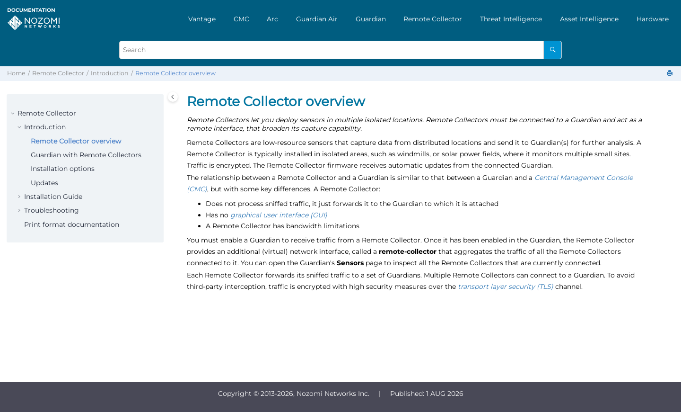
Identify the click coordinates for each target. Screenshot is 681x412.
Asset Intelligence (589, 19)
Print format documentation (71, 224)
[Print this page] (670, 73)
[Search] (552, 50)
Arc (272, 19)
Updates (44, 183)
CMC (241, 19)
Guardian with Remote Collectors (86, 155)
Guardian (371, 19)
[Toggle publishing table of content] (173, 97)
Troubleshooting (51, 210)
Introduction (110, 73)
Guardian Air (317, 19)
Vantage (202, 19)
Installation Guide (53, 196)
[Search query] (340, 50)
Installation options (63, 168)
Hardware (653, 19)
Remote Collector (432, 19)
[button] (13, 113)
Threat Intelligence (511, 19)
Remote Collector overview (175, 73)
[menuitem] (202, 19)
